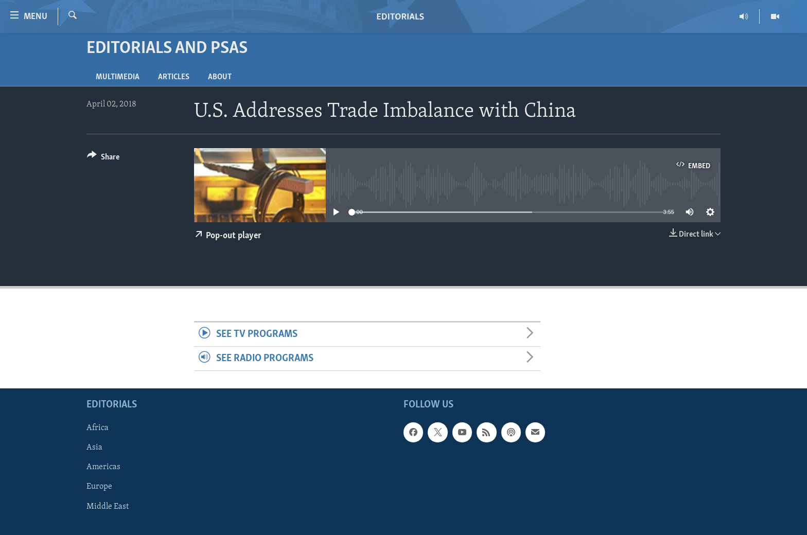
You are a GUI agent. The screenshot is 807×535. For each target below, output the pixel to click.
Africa (97, 428)
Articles (173, 77)
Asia (94, 448)
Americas (103, 467)
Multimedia (117, 77)
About (220, 77)
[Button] (103, 158)
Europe (99, 487)
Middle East (107, 507)
